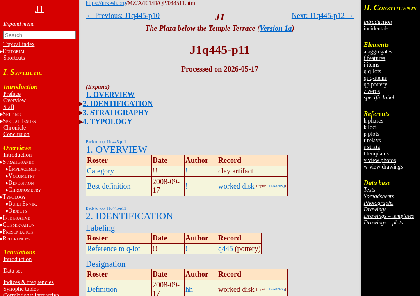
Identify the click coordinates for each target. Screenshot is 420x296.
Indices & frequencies (28, 282)
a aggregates (378, 52)
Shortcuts (14, 58)
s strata (372, 147)
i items (371, 65)
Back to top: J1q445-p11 (106, 141)
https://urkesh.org (106, 3)
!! (187, 171)
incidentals (376, 28)
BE (23, 204)
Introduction (17, 155)
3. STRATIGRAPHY (116, 113)
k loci (370, 127)
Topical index (18, 44)
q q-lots (372, 71)
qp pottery (375, 84)
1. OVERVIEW (110, 94)
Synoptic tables (21, 289)
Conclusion (16, 134)
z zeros (372, 91)
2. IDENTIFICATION (118, 103)
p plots (371, 134)
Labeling (100, 227)
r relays (372, 140)
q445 (225, 249)
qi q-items (375, 78)
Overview (14, 100)
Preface (12, 94)
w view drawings (383, 167)
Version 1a (276, 28)
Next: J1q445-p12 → (323, 16)
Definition (102, 289)
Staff (8, 107)
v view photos (380, 160)
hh (189, 289)
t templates (376, 153)
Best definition (109, 186)
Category (100, 171)
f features (374, 58)
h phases (373, 121)
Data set (12, 271)
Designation (106, 263)
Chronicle (14, 128)
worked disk (236, 186)
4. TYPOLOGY (107, 122)
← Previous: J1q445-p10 (123, 16)
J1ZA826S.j (276, 186)
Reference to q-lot (113, 249)
